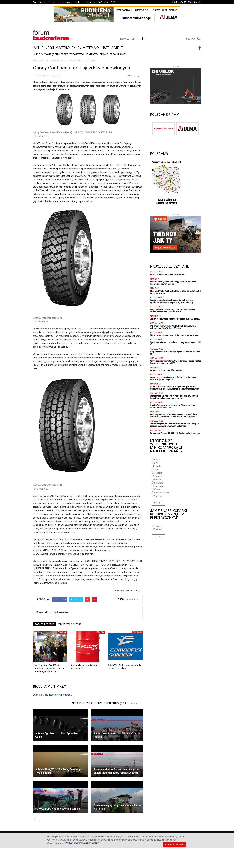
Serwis (104, 54)
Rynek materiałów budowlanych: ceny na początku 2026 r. (175, 343)
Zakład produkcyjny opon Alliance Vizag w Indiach (117, 735)
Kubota (157, 479)
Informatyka (89, 2)
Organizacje (117, 54)
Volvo (157, 489)
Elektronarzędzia (115, 703)
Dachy (52, 2)
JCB (156, 469)
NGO (113, 2)
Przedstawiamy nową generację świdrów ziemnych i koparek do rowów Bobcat (173, 283)
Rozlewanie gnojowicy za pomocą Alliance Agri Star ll (117, 807)
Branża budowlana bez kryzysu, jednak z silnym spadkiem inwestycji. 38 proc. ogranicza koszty (171, 301)
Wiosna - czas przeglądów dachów (166, 370)
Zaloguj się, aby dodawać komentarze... (52, 694)
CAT (156, 463)
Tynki (77, 2)
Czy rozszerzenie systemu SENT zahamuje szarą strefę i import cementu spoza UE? (175, 362)
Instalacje (110, 48)
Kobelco (158, 473)
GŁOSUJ (158, 503)
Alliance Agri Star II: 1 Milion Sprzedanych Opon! (58, 735)
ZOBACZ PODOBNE (44, 624)
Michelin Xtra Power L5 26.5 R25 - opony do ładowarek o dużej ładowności (175, 292)
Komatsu (158, 476)
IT (121, 48)
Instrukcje (77, 703)
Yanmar (158, 496)
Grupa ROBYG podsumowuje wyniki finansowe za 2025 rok (175, 352)
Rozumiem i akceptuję (175, 844)
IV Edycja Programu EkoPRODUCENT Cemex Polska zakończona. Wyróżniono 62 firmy (173, 327)
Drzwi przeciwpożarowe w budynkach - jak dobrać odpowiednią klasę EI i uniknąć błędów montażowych (174, 387)
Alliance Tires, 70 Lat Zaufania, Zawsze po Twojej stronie (58, 771)
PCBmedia (103, 2)
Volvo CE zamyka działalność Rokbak (167, 274)
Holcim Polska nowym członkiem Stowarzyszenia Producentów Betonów (172, 406)
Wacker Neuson (162, 492)
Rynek (76, 48)
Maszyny (63, 48)
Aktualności (44, 48)
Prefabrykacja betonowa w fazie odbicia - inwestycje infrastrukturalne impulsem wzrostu (174, 397)
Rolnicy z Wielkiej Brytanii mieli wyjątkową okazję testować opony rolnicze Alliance (117, 771)
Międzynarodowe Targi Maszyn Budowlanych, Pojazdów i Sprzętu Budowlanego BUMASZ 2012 (48, 668)
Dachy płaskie (65, 2)
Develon (158, 466)
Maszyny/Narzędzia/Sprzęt (51, 54)
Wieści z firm (94, 703)
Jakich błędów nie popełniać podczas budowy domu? (175, 319)
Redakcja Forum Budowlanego (52, 612)
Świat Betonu (39, 2)
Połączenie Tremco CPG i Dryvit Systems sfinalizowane (175, 433)
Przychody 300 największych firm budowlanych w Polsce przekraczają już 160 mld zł (172, 310)
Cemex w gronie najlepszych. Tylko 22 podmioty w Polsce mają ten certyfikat (173, 378)
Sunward (158, 482)
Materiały (91, 48)
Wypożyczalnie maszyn (83, 54)
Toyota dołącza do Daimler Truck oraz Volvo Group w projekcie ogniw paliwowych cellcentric (174, 425)
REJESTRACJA (178, 2)
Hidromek (159, 526)
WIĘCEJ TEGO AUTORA (70, 624)
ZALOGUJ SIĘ (194, 2)
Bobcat (157, 459)
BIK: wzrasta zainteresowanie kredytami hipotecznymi (174, 335)
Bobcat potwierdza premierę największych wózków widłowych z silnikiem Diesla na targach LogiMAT (173, 415)
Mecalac (158, 529)
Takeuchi (158, 486)
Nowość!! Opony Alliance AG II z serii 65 (57, 808)
